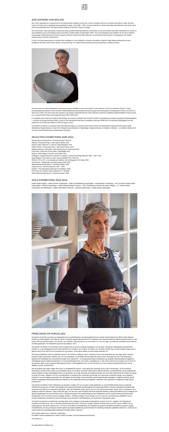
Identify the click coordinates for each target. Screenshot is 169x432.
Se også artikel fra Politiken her (42, 425)
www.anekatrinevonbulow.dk (85, 415)
